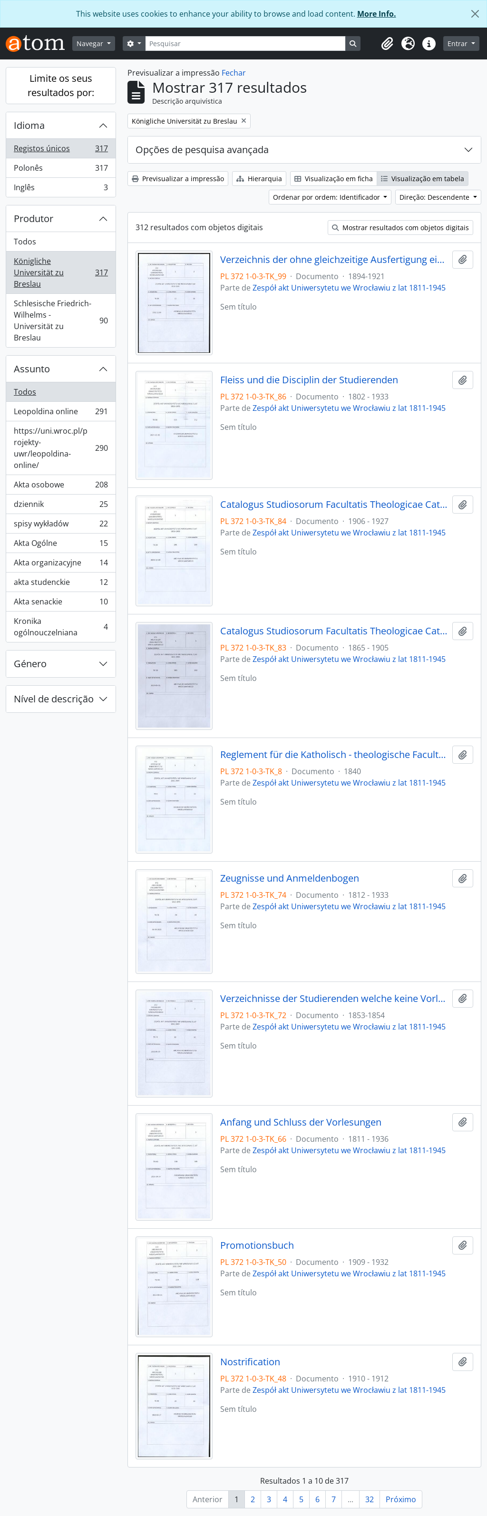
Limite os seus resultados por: (61, 85)
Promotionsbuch (257, 1245)
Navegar (91, 43)
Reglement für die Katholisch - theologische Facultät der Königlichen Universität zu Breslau (334, 754)
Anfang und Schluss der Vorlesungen (300, 1122)
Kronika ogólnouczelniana (60, 627)
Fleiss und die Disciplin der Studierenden (309, 380)
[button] (387, 43)
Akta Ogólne (60, 545)
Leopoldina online (60, 413)
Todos (25, 241)
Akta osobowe (60, 487)
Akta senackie (60, 604)
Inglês (60, 189)
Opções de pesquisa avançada (202, 149)
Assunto (32, 368)
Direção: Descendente (435, 197)
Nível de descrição (54, 698)
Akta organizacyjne (60, 565)
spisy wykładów (60, 526)
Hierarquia (259, 178)
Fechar (234, 73)
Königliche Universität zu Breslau (60, 272)
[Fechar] (475, 13)
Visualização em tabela (422, 178)
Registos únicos (60, 150)
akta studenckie (60, 584)
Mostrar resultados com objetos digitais (400, 227)
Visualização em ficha (333, 178)
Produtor (33, 218)
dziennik (60, 506)
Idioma (29, 125)
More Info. (376, 14)
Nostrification (250, 1362)
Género (30, 663)
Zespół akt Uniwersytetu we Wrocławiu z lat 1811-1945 (349, 287)
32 (369, 1499)
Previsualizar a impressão (178, 178)
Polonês (60, 170)
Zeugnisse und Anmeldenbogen (289, 878)
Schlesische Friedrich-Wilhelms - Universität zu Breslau (60, 320)
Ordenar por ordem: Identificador (327, 197)
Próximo (401, 1499)
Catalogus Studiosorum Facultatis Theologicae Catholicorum (334, 504)
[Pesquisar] (245, 43)
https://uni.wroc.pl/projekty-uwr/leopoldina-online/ (60, 448)
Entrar (458, 43)
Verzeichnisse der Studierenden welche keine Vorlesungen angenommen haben (334, 998)
